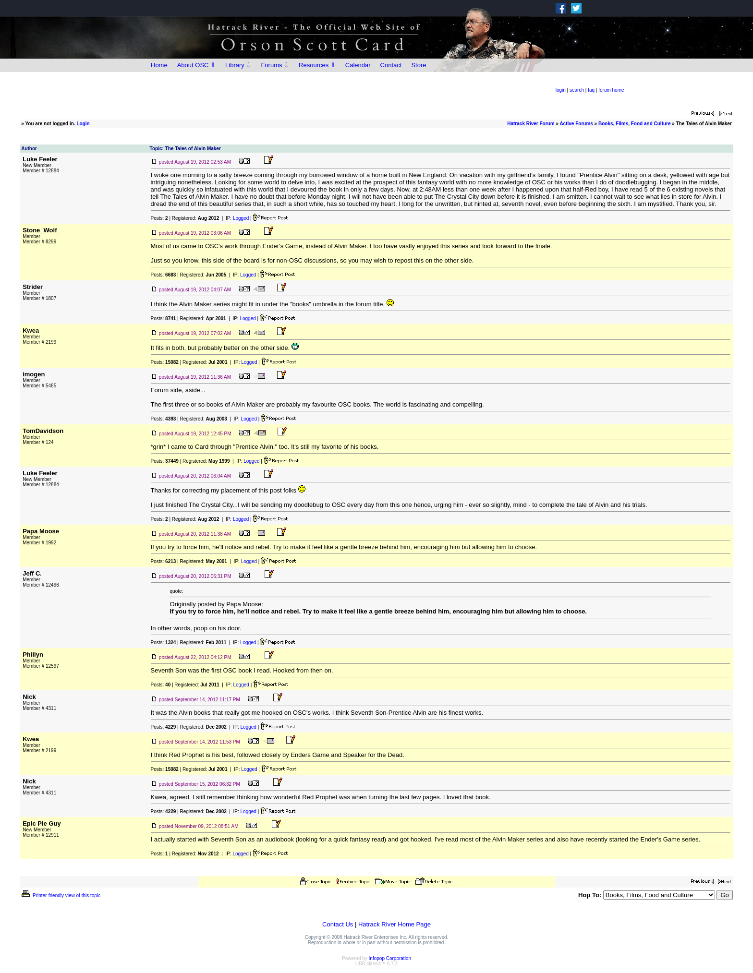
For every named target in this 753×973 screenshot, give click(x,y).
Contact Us (337, 924)
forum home (611, 90)
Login (82, 123)
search (577, 90)
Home (159, 65)
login (561, 90)
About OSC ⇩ (196, 65)
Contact (391, 65)
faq (591, 90)
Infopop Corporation (390, 958)
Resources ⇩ (317, 65)
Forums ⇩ (275, 65)
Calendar (358, 65)
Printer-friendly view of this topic (60, 895)
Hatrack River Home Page (394, 924)
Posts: (159, 218)
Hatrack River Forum (530, 123)
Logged (241, 218)
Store (418, 65)
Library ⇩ (238, 65)
